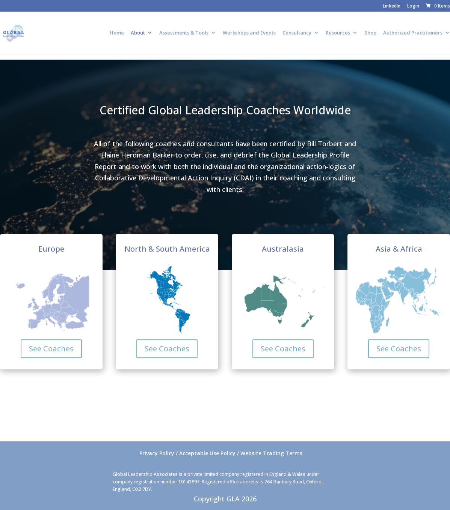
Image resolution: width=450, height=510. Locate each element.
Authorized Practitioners (412, 33)
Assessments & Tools (183, 33)
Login (413, 6)
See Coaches (51, 349)
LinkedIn (391, 6)
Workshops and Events (249, 33)
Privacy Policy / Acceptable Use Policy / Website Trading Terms (220, 453)
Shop (370, 33)
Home (117, 33)
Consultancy (296, 33)
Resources (338, 33)
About (138, 33)
